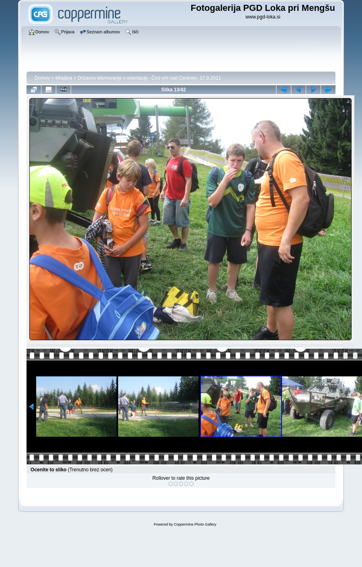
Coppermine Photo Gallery (195, 524)
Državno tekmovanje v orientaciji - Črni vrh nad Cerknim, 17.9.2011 (149, 78)
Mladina (63, 78)
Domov (42, 78)
